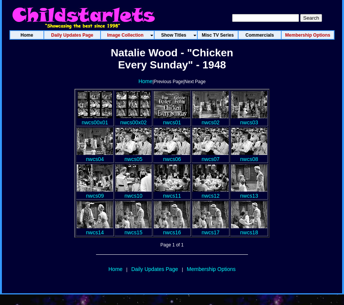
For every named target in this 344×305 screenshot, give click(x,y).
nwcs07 (210, 156)
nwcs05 (133, 156)
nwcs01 (172, 119)
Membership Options (211, 269)
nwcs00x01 (94, 119)
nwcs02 (210, 119)
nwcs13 (249, 193)
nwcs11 (172, 193)
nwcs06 (172, 156)
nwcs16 (172, 229)
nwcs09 (95, 193)
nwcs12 (210, 193)
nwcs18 (249, 229)
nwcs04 (95, 156)
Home (145, 81)
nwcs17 (210, 229)
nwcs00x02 (133, 119)
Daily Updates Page (154, 269)
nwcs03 (249, 119)
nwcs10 (133, 193)
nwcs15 (133, 229)
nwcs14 (95, 229)
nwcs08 (249, 156)
